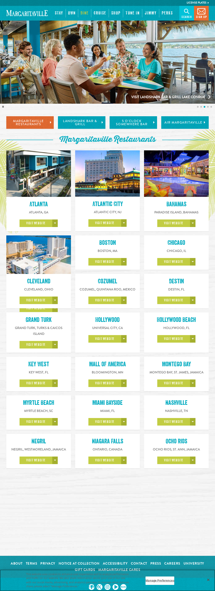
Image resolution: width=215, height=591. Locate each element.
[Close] (208, 579)
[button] (59, 13)
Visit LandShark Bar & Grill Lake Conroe (168, 97)
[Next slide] (211, 62)
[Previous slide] (4, 62)
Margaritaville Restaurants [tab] (32, 123)
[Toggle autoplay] (3, 107)
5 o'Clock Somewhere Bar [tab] (135, 123)
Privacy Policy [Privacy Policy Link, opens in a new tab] (89, 586)
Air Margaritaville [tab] (185, 122)
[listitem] (198, 107)
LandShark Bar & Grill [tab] (83, 123)
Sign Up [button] (201, 13)
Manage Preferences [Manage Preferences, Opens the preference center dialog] (160, 580)
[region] (107, 580)
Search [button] (186, 13)
